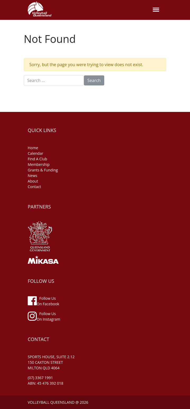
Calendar (35, 153)
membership (39, 164)
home (33, 147)
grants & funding (43, 169)
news (32, 175)
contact (34, 186)
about (33, 181)
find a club (37, 158)
